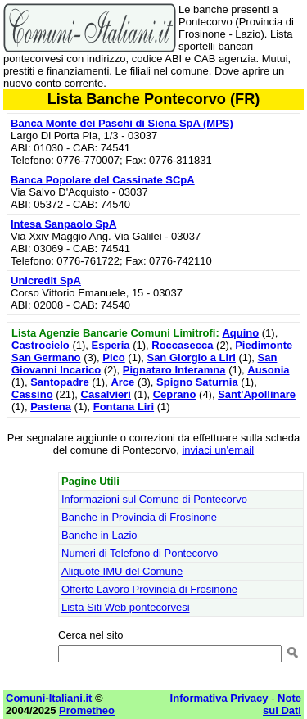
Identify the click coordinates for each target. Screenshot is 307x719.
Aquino (240, 333)
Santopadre (59, 382)
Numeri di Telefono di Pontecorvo (139, 553)
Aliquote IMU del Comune (122, 571)
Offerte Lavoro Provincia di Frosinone (149, 589)
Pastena (50, 406)
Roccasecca (182, 345)
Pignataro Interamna (174, 370)
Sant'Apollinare (257, 394)
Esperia (111, 345)
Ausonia (268, 370)
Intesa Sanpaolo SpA (63, 224)
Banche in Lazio (99, 535)
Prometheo (87, 710)
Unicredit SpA (46, 280)
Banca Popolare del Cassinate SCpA (103, 180)
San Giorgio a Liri (191, 357)
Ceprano (174, 394)
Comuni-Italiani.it (49, 698)
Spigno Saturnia (197, 382)
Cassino (32, 394)
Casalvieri (106, 394)
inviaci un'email (218, 450)
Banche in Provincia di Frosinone (139, 517)
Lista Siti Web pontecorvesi (125, 607)
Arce (122, 382)
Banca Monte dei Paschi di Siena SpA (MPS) (122, 123)
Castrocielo (40, 345)
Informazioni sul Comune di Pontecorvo (154, 499)
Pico (113, 357)
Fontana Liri (123, 406)
